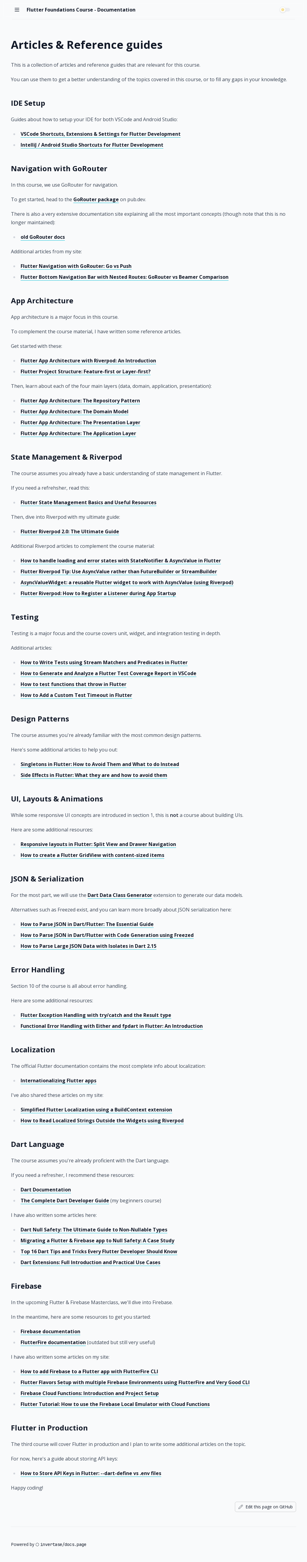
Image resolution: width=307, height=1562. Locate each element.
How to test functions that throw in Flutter (73, 684)
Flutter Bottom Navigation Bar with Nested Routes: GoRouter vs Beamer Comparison (125, 277)
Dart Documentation (46, 1189)
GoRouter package (96, 199)
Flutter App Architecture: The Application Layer (78, 433)
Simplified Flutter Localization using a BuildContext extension (96, 1109)
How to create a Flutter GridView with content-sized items (92, 855)
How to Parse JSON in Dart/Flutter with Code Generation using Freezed (107, 935)
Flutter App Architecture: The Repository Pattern (80, 400)
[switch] (286, 10)
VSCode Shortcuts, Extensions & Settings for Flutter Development (101, 134)
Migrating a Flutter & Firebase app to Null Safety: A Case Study (97, 1240)
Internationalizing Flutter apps (58, 1080)
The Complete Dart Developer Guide (65, 1200)
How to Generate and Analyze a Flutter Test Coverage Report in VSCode (108, 673)
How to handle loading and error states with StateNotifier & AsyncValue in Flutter (121, 560)
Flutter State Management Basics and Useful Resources (88, 502)
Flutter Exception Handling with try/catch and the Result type (96, 1015)
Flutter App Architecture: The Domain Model (74, 411)
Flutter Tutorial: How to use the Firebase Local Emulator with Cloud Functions (115, 1404)
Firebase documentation (50, 1331)
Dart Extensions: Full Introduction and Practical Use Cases (90, 1262)
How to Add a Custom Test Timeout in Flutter (76, 695)
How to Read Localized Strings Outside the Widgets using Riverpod (102, 1120)
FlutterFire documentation (53, 1342)
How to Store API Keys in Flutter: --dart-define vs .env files (91, 1473)
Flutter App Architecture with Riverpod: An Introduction (88, 360)
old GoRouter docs (43, 237)
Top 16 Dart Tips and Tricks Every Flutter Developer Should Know (99, 1251)
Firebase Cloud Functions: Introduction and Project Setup (90, 1393)
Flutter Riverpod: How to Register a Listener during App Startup (98, 593)
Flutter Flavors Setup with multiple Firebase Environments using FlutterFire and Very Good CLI (135, 1382)
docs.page (75, 1544)
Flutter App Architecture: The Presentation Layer (80, 422)
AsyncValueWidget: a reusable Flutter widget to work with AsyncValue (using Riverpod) (127, 582)
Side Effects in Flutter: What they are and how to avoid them (94, 775)
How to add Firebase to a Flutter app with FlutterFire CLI (89, 1371)
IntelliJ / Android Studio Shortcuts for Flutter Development (92, 145)
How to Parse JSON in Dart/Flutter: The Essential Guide (87, 924)
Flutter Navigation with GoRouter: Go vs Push (76, 266)
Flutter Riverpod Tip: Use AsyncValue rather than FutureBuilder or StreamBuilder (119, 571)
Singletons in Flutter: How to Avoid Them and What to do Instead (100, 764)
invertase (51, 1544)
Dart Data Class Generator (120, 895)
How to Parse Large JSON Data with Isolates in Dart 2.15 (88, 946)
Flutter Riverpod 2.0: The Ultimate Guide (70, 531)
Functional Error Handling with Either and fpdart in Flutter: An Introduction (112, 1026)
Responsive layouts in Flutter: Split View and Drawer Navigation (98, 844)
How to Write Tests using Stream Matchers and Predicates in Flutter (104, 662)
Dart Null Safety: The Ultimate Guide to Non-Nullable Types (94, 1229)
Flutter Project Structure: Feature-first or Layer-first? (86, 371)
